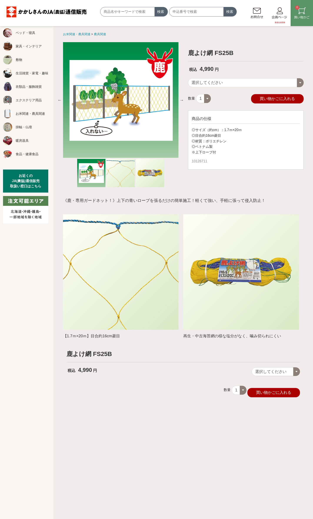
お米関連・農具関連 (77, 34)
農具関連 (100, 34)
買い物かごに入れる (277, 98)
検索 (160, 11)
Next (182, 100)
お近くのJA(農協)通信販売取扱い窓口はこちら (25, 181)
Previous (60, 100)
